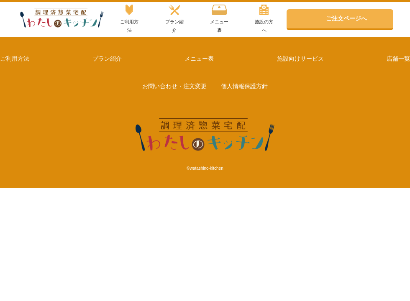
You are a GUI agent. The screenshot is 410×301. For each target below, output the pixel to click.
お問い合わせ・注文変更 (174, 86)
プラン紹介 (174, 19)
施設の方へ (264, 19)
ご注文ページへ (346, 18)
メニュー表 (219, 19)
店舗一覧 (398, 58)
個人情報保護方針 (244, 86)
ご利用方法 (129, 19)
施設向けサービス (300, 58)
